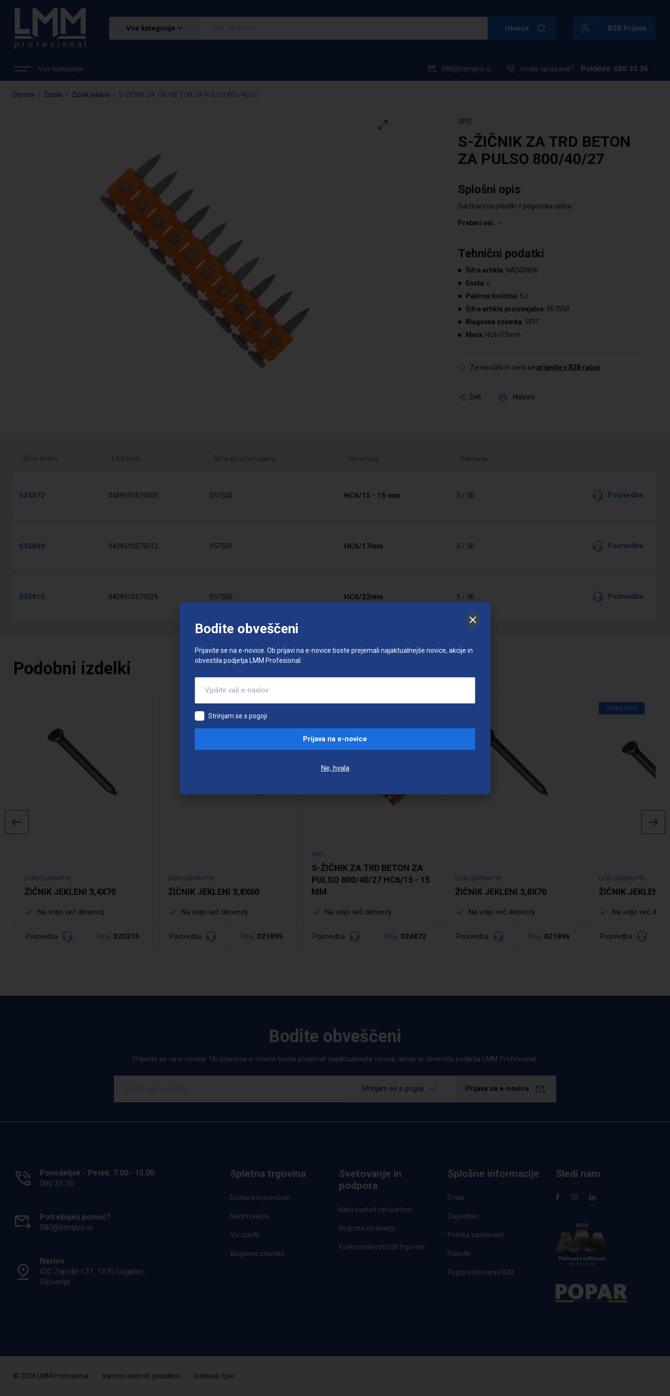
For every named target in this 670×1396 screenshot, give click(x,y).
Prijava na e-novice (335, 739)
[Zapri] (473, 620)
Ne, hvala (335, 768)
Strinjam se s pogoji (237, 716)
